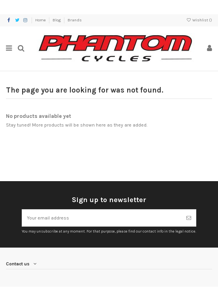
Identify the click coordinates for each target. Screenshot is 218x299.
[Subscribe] (189, 218)
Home (41, 20)
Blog (57, 20)
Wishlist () (199, 20)
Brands (75, 20)
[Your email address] (102, 218)
